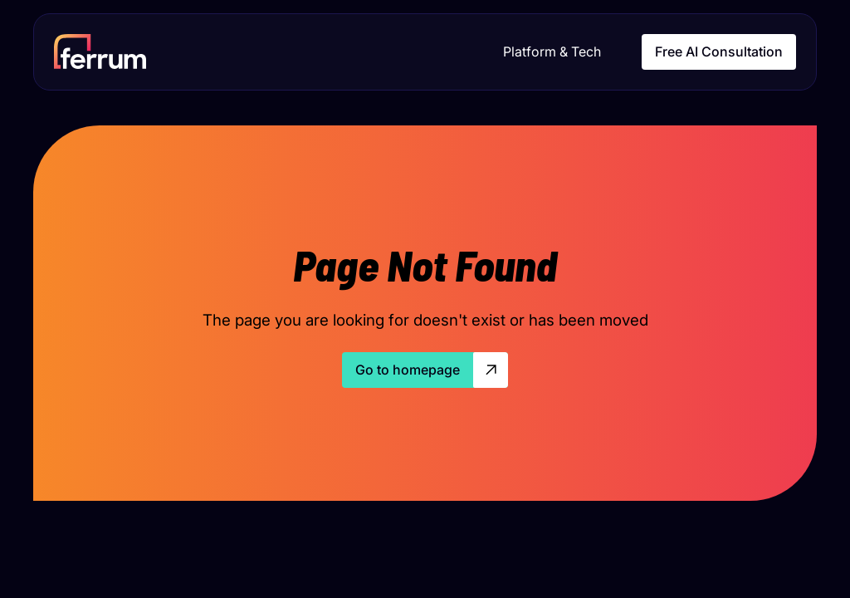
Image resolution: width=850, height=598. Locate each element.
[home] (100, 51)
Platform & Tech (552, 51)
